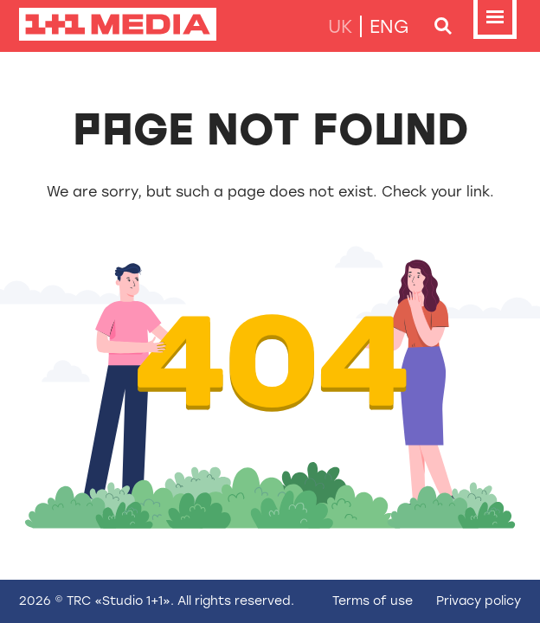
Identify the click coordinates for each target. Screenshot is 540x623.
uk (340, 26)
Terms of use (372, 601)
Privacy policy (478, 601)
